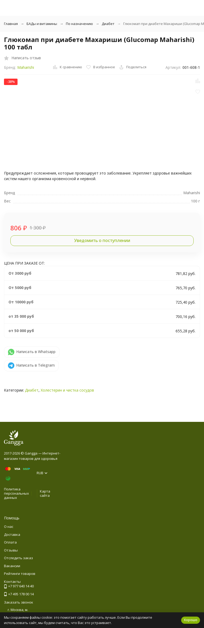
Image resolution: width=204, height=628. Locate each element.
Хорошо (190, 619)
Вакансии (12, 565)
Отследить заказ (18, 557)
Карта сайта (45, 493)
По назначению (79, 23)
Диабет (108, 23)
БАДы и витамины (42, 23)
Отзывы (11, 550)
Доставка (12, 534)
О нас (8, 526)
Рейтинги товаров (19, 573)
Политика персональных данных (16, 493)
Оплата (10, 542)
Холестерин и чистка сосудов (67, 390)
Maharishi (25, 67)
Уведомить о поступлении (102, 240)
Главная (11, 23)
